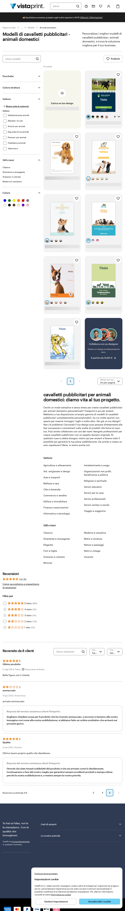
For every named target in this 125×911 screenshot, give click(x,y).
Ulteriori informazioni (91, 17)
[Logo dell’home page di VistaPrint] (27, 6)
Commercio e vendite (55, 495)
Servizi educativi (93, 486)
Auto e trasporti (51, 477)
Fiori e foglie (50, 550)
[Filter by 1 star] (5, 627)
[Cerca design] (37, 59)
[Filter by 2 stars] (5, 621)
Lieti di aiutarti (81, 824)
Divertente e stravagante (56, 538)
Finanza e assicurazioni (55, 507)
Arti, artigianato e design (56, 471)
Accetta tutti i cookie (99, 901)
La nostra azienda (81, 835)
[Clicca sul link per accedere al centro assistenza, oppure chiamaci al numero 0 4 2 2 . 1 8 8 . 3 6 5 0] (86, 6)
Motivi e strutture (93, 538)
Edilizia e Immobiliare (55, 501)
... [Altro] (22, 27)
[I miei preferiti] (100, 6)
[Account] (108, 6)
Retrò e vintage (92, 550)
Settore (7, 99)
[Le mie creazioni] (93, 6)
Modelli (31, 27)
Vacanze (88, 556)
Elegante (48, 544)
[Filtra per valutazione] (97, 651)
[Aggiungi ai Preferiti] (118, 75)
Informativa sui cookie (61, 894)
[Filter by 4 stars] (5, 609)
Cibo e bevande (51, 489)
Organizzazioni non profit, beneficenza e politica (98, 473)
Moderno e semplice (95, 532)
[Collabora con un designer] (103, 343)
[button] (61, 381)
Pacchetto (8, 76)
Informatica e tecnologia (56, 513)
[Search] (83, 652)
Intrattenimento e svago (97, 465)
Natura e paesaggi (94, 544)
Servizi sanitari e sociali (96, 504)
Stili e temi (8, 160)
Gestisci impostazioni (56, 901)
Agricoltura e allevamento (57, 465)
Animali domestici (48, 27)
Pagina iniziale (9, 27)
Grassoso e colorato (54, 556)
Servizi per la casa (94, 492)
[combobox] (64, 6)
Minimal (47, 562)
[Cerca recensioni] (68, 651)
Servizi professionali (95, 498)
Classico (48, 532)
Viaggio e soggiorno (95, 510)
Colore (6, 192)
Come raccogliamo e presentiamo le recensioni (21, 586)
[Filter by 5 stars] (5, 603)
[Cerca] (78, 6)
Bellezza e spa (51, 483)
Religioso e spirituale (95, 480)
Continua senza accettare (46, 873)
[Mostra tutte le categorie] (16, 106)
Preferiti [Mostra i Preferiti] (113, 58)
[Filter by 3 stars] (5, 615)
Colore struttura (11, 87)
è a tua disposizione (21, 841)
